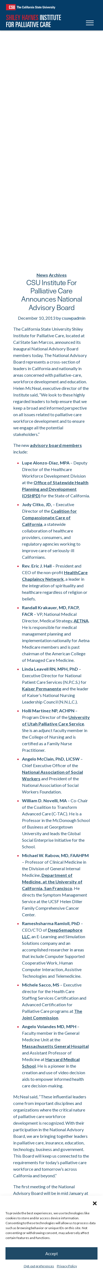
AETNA (81, 620)
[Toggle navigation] (90, 23)
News (42, 274)
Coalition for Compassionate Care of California (49, 517)
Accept (51, 1253)
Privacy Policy (67, 1266)
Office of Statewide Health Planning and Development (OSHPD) (55, 489)
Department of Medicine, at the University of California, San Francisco (52, 881)
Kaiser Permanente (41, 688)
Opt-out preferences (39, 1266)
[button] (95, 1202)
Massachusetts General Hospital (55, 1046)
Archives (58, 274)
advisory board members (56, 445)
